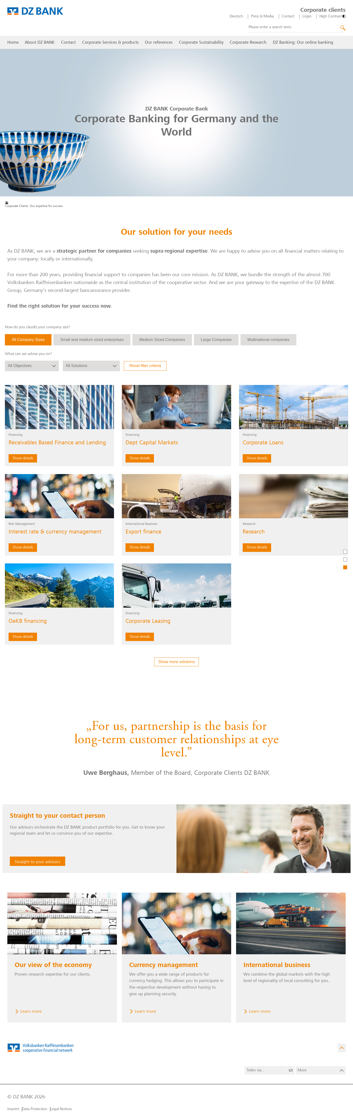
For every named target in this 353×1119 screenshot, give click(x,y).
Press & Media (262, 16)
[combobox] (297, 27)
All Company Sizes (28, 340)
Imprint (13, 1109)
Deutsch (236, 16)
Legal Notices (61, 1109)
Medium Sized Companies (162, 340)
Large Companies (216, 340)
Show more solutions (176, 662)
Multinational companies (268, 340)
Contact (288, 16)
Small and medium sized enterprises (92, 340)
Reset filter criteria (145, 366)
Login (307, 16)
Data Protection (34, 1109)
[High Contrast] (332, 16)
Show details (23, 458)
